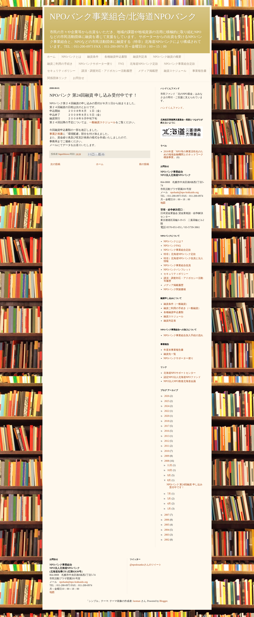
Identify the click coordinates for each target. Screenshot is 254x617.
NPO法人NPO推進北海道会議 (180, 381)
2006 (167, 519)
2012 (167, 441)
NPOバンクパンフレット (177, 269)
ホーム (51, 56)
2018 (167, 421)
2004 (167, 530)
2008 (167, 461)
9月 (169, 475)
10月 (170, 470)
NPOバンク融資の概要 (167, 56)
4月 (169, 503)
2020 (167, 416)
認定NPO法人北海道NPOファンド (182, 377)
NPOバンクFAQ (172, 245)
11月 (170, 465)
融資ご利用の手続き (60, 63)
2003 (167, 534)
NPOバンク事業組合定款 (179, 63)
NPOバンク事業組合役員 (177, 265)
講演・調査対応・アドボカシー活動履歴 (106, 70)
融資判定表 (140, 56)
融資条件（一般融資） (176, 304)
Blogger (163, 601)
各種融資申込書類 (115, 56)
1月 (169, 508)
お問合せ (78, 78)
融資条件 (92, 56)
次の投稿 (55, 164)
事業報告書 (199, 70)
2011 (167, 446)
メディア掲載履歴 (173, 285)
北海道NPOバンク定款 (144, 63)
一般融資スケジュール (102, 122)
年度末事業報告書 (173, 350)
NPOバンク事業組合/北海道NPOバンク (123, 16)
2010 (167, 451)
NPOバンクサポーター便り (95, 63)
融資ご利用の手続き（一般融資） (182, 308)
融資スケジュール (175, 70)
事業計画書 (56, 133)
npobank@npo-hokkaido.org (184, 192)
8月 (169, 480)
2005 (167, 524)
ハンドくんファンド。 (172, 107)
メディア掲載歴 (148, 70)
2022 (167, 411)
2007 (167, 515)
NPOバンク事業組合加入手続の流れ (183, 335)
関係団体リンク (57, 78)
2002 (167, 539)
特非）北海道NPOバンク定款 (180, 254)
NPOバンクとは (71, 56)
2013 (167, 436)
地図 (162, 202)
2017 (167, 426)
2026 (167, 396)
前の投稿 (144, 164)
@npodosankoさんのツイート (145, 564)
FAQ (121, 63)
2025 (167, 401)
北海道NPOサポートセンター (180, 373)
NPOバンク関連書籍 (175, 289)
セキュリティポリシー (61, 70)
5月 (169, 498)
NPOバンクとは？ (173, 241)
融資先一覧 (170, 354)
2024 (167, 406)
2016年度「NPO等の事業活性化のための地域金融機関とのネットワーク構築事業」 (183, 154)
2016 (167, 431)
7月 (169, 493)
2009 (167, 456)
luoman (136, 601)
